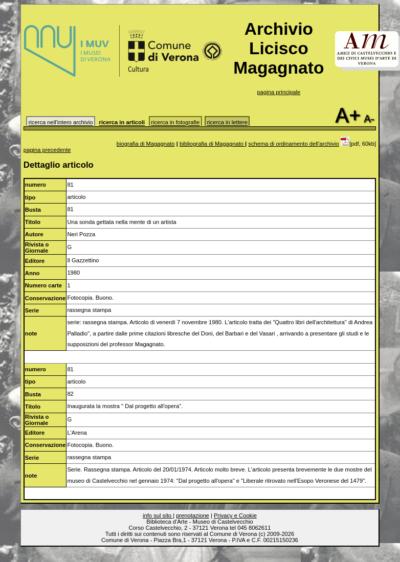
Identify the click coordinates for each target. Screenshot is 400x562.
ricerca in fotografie (175, 123)
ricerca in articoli (122, 123)
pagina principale (279, 92)
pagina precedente (47, 150)
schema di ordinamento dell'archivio (293, 144)
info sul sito (158, 515)
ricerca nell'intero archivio (61, 123)
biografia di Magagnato (146, 144)
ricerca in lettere (227, 123)
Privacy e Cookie (235, 515)
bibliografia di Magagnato (212, 144)
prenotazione (192, 515)
